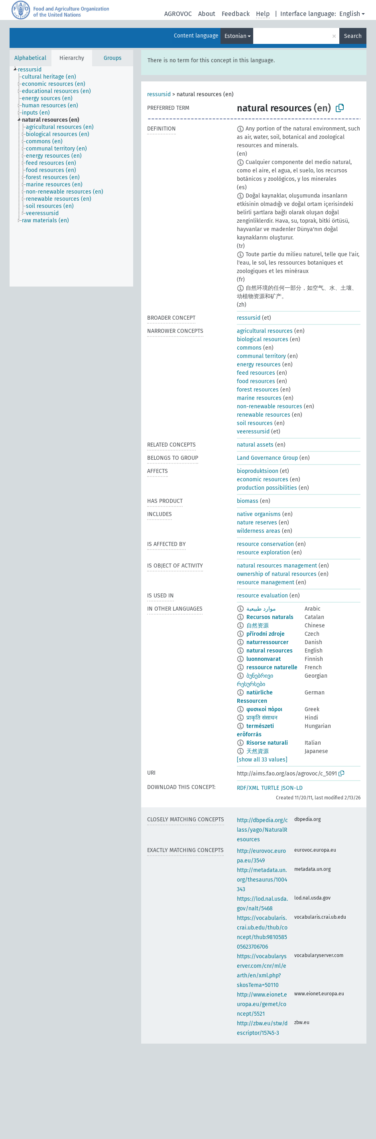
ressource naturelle (271, 667)
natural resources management (277, 565)
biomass (247, 501)
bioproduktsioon (257, 471)
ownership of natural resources (277, 574)
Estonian (235, 36)
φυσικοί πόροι (264, 709)
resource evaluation (262, 595)
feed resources (256, 373)
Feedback (236, 14)
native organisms (259, 514)
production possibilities (267, 487)
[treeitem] (33, 69)
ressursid (159, 94)
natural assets (255, 444)
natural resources (269, 650)
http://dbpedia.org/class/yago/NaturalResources (262, 830)
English (349, 14)
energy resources (259, 364)
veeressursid (253, 431)
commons (249, 347)
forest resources (258, 389)
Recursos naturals (269, 617)
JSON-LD (292, 788)
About (206, 14)
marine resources (259, 398)
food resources (256, 381)
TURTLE (270, 788)
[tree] (71, 176)
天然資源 (257, 751)
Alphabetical (30, 58)
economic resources (262, 479)
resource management (265, 582)
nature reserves (257, 522)
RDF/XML (248, 788)
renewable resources (263, 414)
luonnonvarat (263, 659)
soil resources (255, 423)
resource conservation (265, 544)
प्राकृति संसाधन (262, 717)
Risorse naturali (267, 743)
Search (353, 36)
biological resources (262, 339)
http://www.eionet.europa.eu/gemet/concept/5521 (262, 1004)
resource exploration (263, 552)
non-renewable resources (269, 406)
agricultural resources (265, 331)
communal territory (261, 356)
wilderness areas (258, 531)
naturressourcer (267, 642)
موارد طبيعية (261, 608)
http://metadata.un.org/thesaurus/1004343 (262, 880)
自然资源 (257, 625)
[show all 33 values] (262, 759)
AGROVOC (178, 14)
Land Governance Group (267, 458)
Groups (113, 58)
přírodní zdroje (265, 634)
